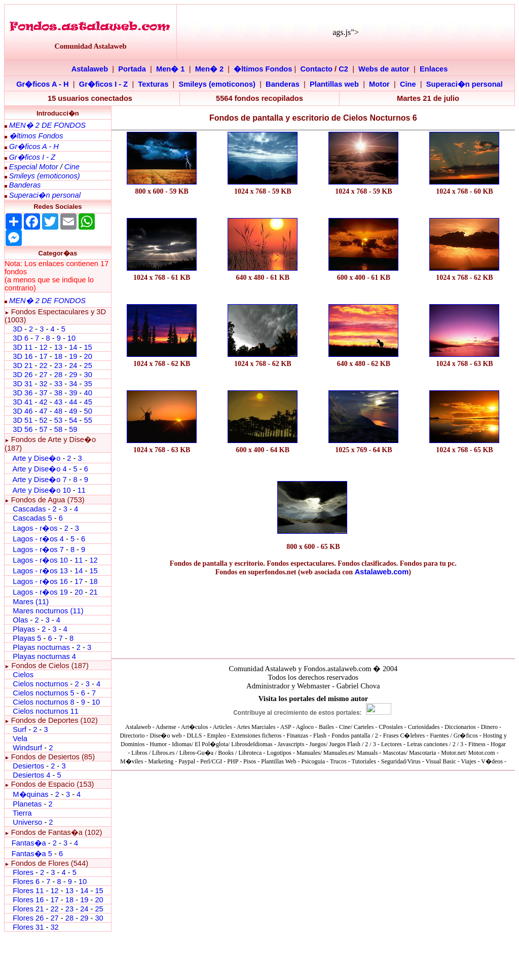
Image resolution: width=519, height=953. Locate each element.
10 (71, 338)
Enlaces (434, 69)
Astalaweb (89, 69)
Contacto (317, 69)
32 (43, 384)
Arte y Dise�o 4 (40, 469)
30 (88, 375)
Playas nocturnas (41, 647)
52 (43, 420)
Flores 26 (28, 918)
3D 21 (22, 365)
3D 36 (22, 393)
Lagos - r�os (36, 528)
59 (73, 429)
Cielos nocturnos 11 (46, 711)
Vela (20, 739)
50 (88, 411)
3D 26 (22, 375)
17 (43, 356)
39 (73, 393)
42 (43, 402)
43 (58, 402)
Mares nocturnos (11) (48, 611)
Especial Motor (33, 167)
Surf (19, 729)
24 (73, 365)
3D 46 (22, 411)
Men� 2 (209, 69)
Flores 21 (28, 909)
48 (58, 411)
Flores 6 (27, 881)
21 (93, 592)
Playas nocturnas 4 (44, 656)
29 (73, 375)
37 (43, 393)
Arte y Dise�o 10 (41, 490)
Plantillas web (334, 84)
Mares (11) (31, 602)
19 (73, 356)
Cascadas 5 (32, 518)
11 (82, 490)
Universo (27, 822)
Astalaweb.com (382, 572)
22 (43, 365)
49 (73, 411)
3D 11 (22, 347)
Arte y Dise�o (36, 458)
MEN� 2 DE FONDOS (47, 125)
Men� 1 (170, 69)
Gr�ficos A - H (42, 84)
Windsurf (27, 748)
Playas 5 (27, 638)
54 (73, 420)
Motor (379, 84)
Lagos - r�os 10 (40, 560)
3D (17, 329)
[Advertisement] (162, 508)
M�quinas (30, 794)
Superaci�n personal (464, 84)
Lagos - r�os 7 (38, 549)
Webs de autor (384, 69)
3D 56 (22, 429)
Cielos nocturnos (40, 684)
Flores (23, 872)
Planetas (27, 804)
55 (88, 420)
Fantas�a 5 (32, 854)
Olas (20, 620)
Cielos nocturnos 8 (44, 702)
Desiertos (28, 766)
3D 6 (21, 338)
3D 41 (22, 402)
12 (44, 347)
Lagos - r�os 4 (39, 539)
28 (58, 375)
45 (88, 402)
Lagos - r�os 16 (40, 581)
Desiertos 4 (32, 775)
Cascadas (29, 509)
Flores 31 (28, 927)
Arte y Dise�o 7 (39, 479)
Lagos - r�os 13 (40, 571)
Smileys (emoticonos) (216, 84)
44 (73, 402)
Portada (132, 69)
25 (88, 365)
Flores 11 (28, 891)
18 (58, 356)
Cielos (23, 675)
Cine (408, 84)
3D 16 (22, 356)
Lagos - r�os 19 (40, 592)
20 (88, 356)
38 (58, 393)
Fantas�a (29, 843)
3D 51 (22, 420)
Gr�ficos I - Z (103, 84)
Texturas (153, 84)
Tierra (22, 813)
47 (43, 411)
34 (73, 384)
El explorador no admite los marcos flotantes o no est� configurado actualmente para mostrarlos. (313, 728)
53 (58, 420)
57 (43, 429)
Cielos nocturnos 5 (43, 693)
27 (43, 375)
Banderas (283, 84)
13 (58, 347)
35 (88, 384)
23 (58, 365)
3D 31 (22, 384)
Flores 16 (28, 900)
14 (73, 347)
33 (58, 384)
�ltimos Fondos (263, 69)
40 (88, 393)
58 (58, 429)
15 (88, 347)
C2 (343, 69)
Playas (24, 629)
